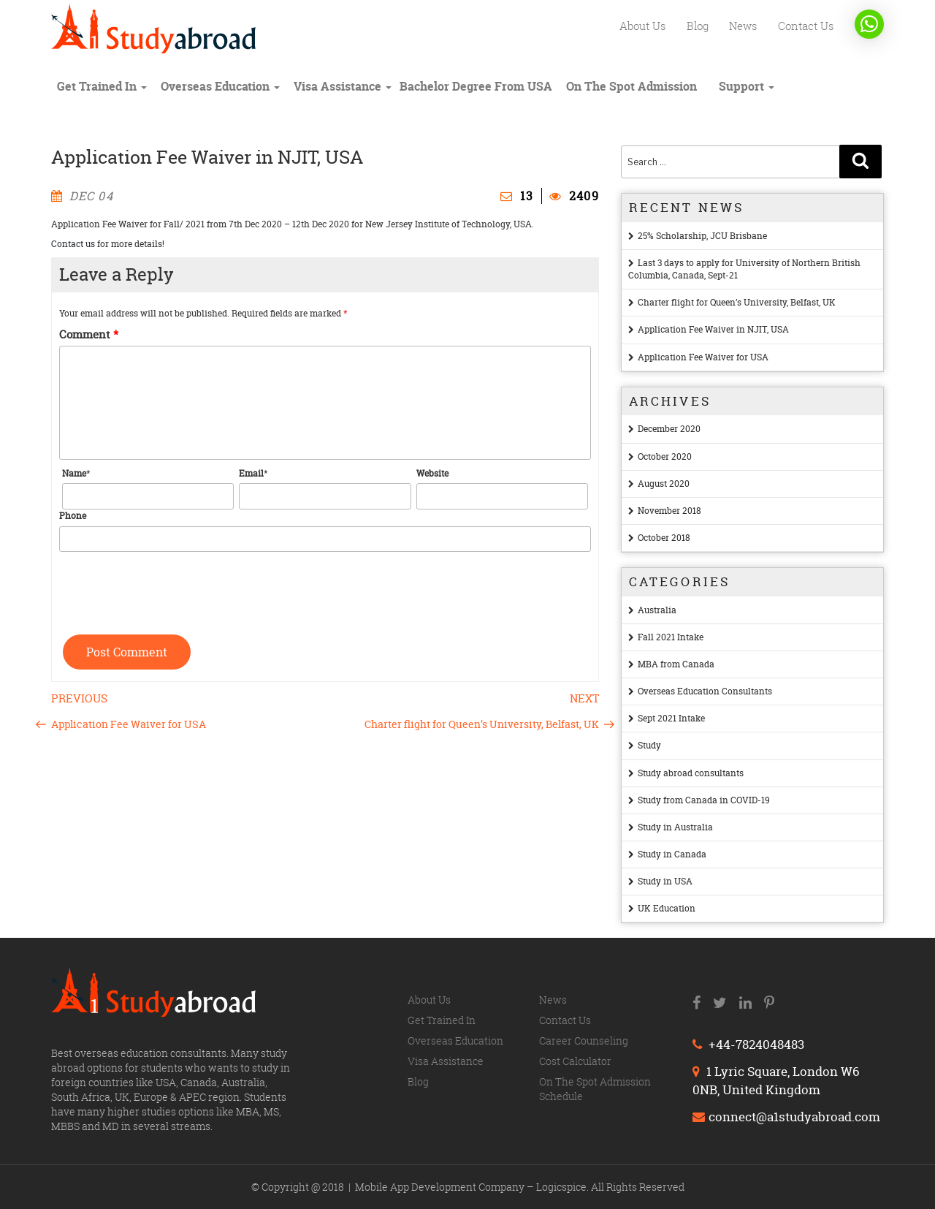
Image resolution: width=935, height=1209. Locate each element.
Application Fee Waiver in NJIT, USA (713, 329)
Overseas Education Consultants (705, 691)
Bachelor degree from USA (476, 86)
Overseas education (220, 86)
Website (432, 473)
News (743, 25)
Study (649, 745)
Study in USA (665, 881)
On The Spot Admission (631, 86)
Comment (88, 334)
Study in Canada (672, 854)
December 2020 (669, 428)
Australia (657, 610)
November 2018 (669, 510)
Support (746, 86)
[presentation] (170, 587)
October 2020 (665, 456)
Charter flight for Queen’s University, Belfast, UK (737, 302)
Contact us (806, 25)
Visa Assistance (343, 86)
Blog (698, 25)
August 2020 (664, 483)
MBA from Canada (676, 664)
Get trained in (102, 86)
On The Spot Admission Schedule (595, 1089)
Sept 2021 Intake (671, 718)
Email (251, 473)
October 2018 (664, 537)
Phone (72, 515)
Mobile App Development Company (441, 1187)
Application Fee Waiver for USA (703, 357)
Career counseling (583, 1040)
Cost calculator (575, 1061)
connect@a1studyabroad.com (786, 1116)
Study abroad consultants (691, 773)
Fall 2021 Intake (670, 637)
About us (642, 25)
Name (74, 473)
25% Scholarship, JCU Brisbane (702, 236)
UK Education (666, 908)
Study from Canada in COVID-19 (704, 800)
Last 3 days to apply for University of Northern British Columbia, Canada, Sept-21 (744, 269)
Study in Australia (675, 827)
